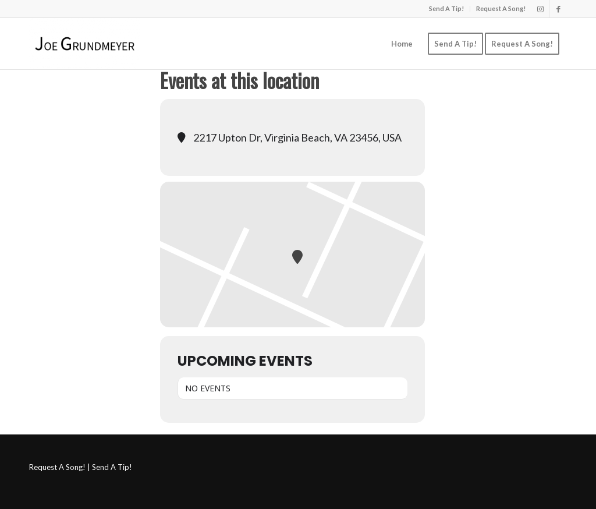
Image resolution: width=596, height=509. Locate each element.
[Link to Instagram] (540, 8)
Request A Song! (501, 8)
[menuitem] (446, 9)
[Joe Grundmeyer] (84, 43)
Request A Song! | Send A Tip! (80, 467)
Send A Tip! (446, 8)
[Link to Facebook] (558, 8)
